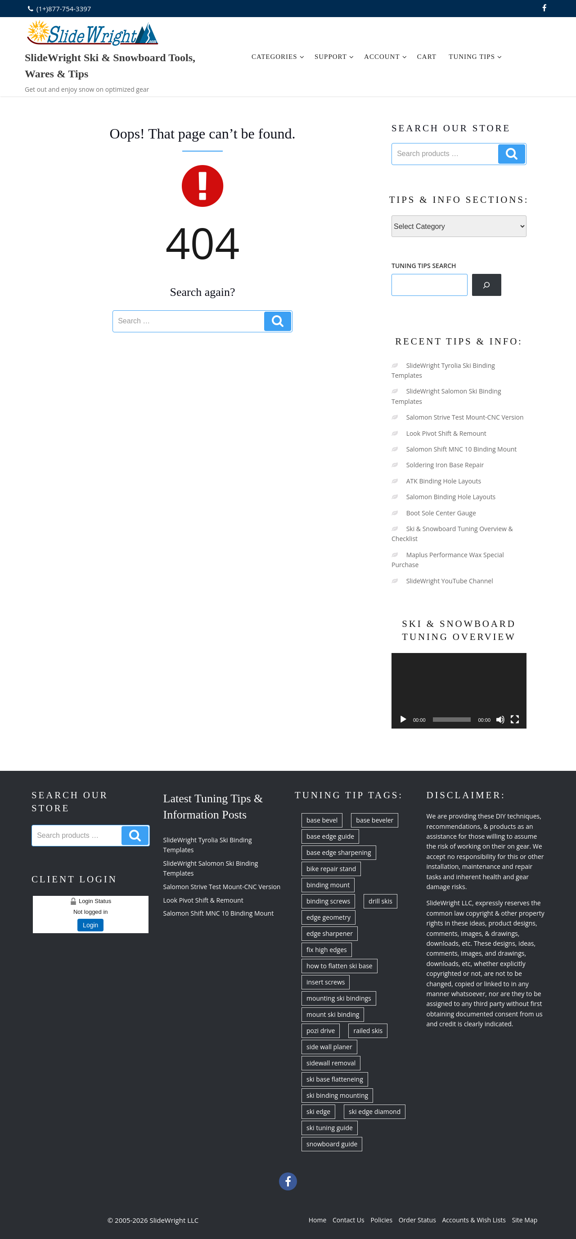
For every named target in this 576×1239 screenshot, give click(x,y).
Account (385, 56)
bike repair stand (331, 868)
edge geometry (328, 917)
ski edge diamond (374, 1111)
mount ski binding (332, 1014)
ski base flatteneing (334, 1079)
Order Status (417, 1220)
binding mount (328, 885)
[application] (459, 691)
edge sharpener (329, 933)
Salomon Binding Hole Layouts (451, 496)
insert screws (325, 982)
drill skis (380, 901)
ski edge (318, 1111)
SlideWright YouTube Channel (449, 581)
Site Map (525, 1220)
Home (318, 1220)
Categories (278, 56)
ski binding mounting (337, 1095)
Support (334, 56)
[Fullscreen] (514, 719)
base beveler (374, 820)
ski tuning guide (329, 1127)
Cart (426, 56)
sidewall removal (331, 1063)
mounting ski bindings (338, 998)
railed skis (367, 1030)
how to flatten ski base (339, 966)
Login (90, 925)
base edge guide (330, 836)
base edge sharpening (338, 852)
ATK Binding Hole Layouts (443, 481)
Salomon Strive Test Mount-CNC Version (465, 417)
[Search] (486, 284)
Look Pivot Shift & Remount (446, 433)
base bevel (322, 820)
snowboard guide (331, 1144)
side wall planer (329, 1046)
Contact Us (348, 1220)
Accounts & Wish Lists (474, 1220)
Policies (381, 1220)
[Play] (403, 719)
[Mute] (500, 719)
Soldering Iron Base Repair (445, 465)
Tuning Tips (475, 56)
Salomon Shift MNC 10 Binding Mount (461, 449)
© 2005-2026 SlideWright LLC (153, 1220)
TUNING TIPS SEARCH (424, 265)
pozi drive (320, 1030)
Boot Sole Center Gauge (441, 513)
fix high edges (326, 949)
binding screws (328, 901)
